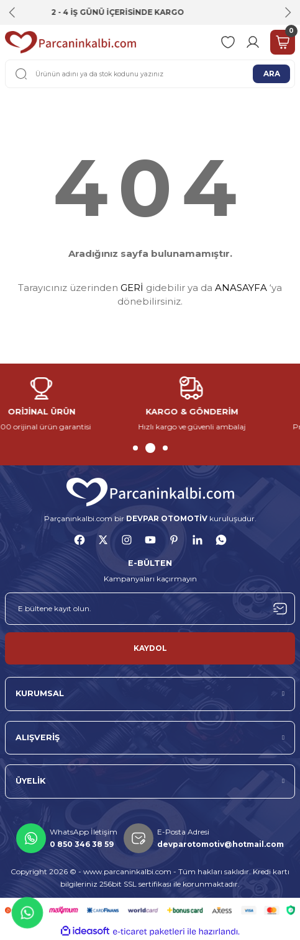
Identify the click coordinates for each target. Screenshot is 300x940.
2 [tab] (152, 447)
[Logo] (70, 42)
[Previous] (12, 12)
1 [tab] (138, 448)
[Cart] (282, 42)
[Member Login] (252, 42)
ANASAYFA (241, 287)
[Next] (287, 12)
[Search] (150, 74)
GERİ (131, 287)
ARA (271, 73)
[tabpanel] (75, 405)
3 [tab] (165, 447)
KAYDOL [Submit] (150, 648)
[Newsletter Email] (150, 609)
